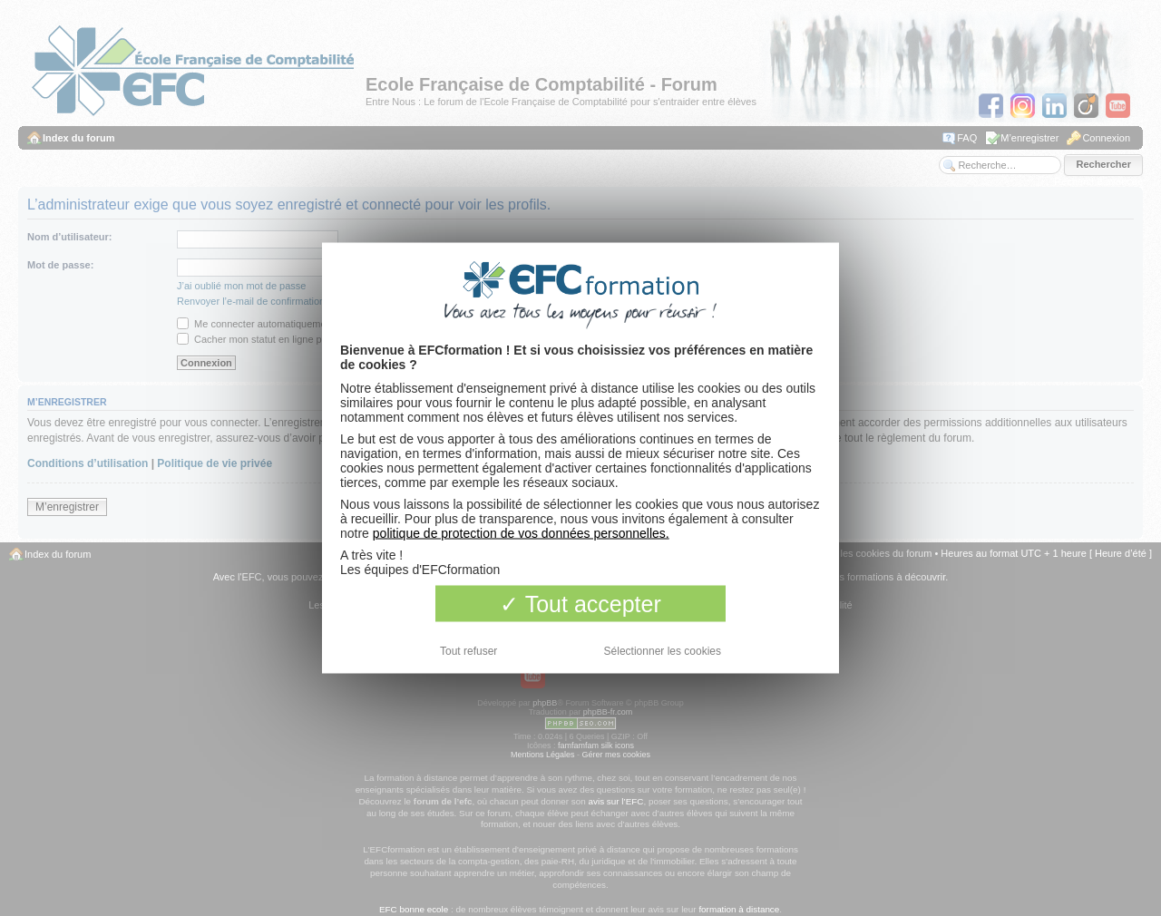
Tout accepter (580, 604)
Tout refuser (468, 651)
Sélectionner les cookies (662, 651)
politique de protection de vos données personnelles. (521, 533)
